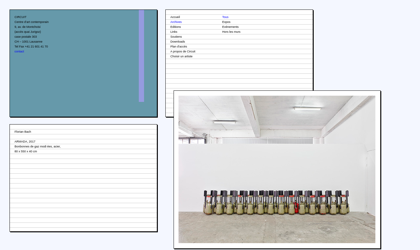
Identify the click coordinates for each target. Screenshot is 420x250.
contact (19, 51)
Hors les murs (231, 31)
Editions (175, 27)
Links (173, 31)
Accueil (175, 17)
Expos (226, 22)
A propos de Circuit (182, 51)
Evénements (230, 27)
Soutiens (176, 36)
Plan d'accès (178, 46)
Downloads (177, 41)
